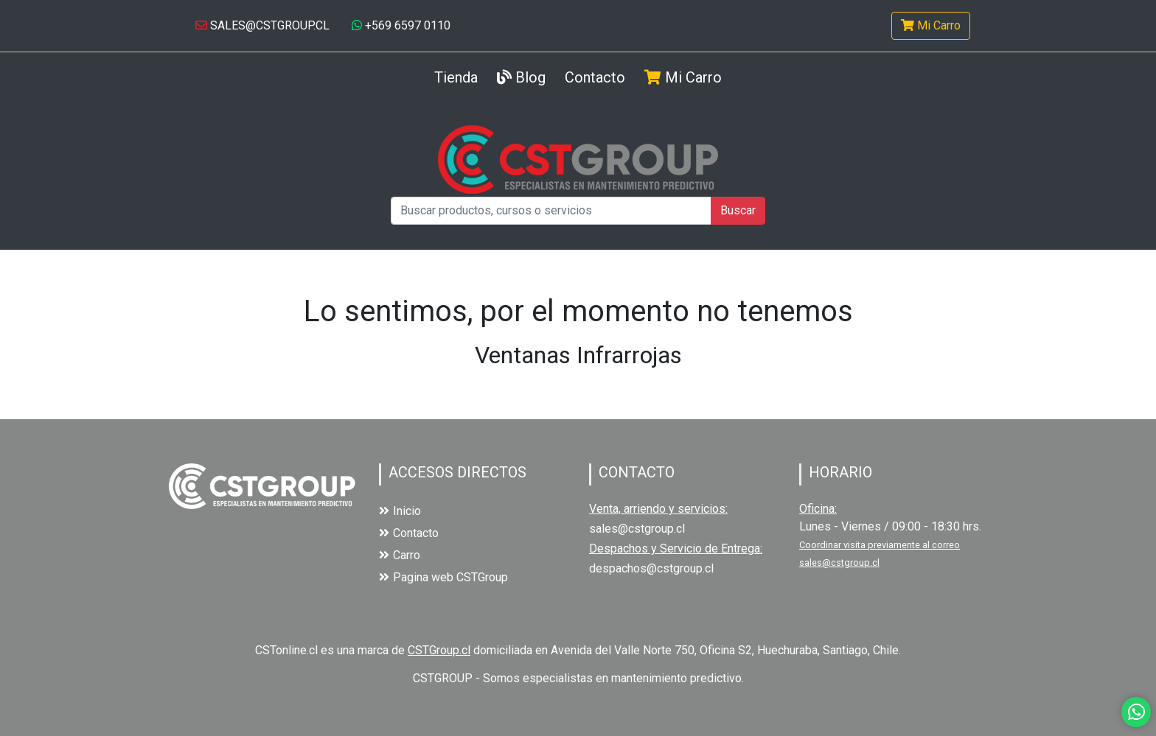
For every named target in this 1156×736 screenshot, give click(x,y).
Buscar (738, 210)
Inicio (400, 511)
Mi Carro (931, 25)
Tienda (456, 76)
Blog (521, 77)
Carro (399, 555)
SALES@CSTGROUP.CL (262, 25)
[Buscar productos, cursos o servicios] (551, 211)
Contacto (595, 77)
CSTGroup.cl (439, 650)
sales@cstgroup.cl (637, 529)
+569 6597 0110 (401, 25)
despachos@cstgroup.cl (651, 568)
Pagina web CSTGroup (443, 577)
